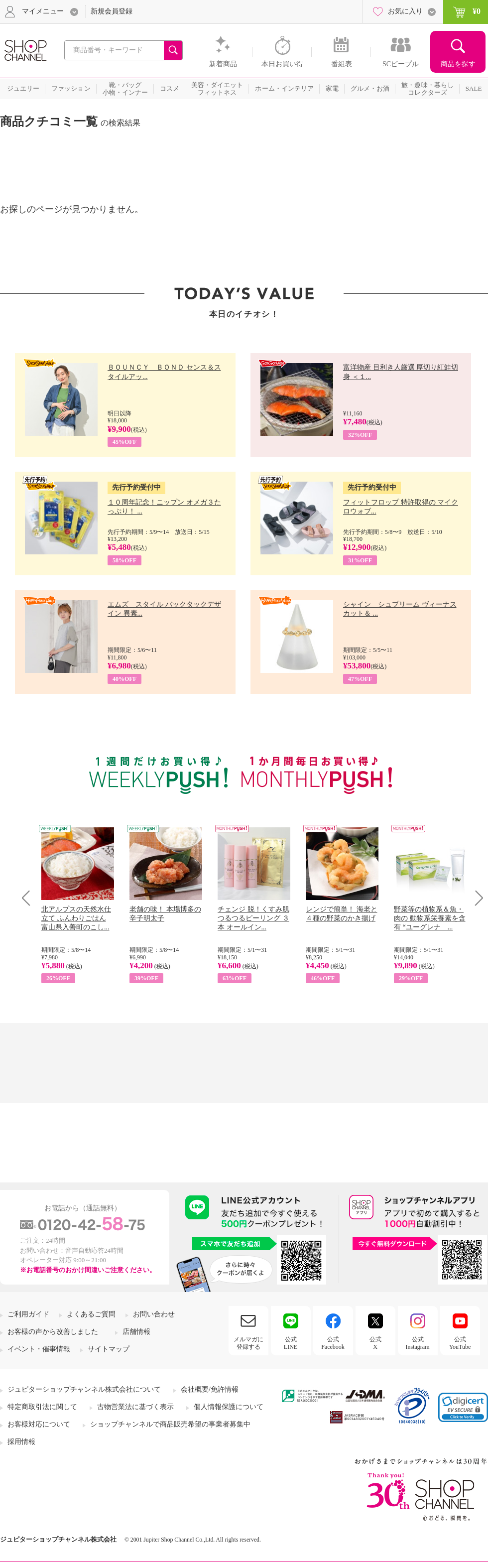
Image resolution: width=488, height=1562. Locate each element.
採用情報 (21, 1441)
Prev (29, 898)
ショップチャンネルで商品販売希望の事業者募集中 (170, 1424)
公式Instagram (418, 1343)
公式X (375, 1343)
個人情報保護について (228, 1407)
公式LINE (290, 1343)
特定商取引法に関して (42, 1407)
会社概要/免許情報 (210, 1389)
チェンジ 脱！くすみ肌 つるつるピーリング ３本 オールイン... (253, 918)
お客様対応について (38, 1424)
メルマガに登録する (248, 1343)
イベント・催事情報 (38, 1349)
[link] (463, 1407)
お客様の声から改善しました (52, 1331)
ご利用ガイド (28, 1314)
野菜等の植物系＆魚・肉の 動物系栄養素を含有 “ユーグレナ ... (430, 918)
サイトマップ (108, 1349)
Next (476, 898)
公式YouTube (460, 1343)
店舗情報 (136, 1331)
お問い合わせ (154, 1314)
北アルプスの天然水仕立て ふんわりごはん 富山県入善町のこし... (76, 918)
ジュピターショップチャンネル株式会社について (84, 1389)
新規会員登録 (111, 11)
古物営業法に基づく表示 (135, 1407)
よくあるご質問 (91, 1314)
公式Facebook (333, 1343)
